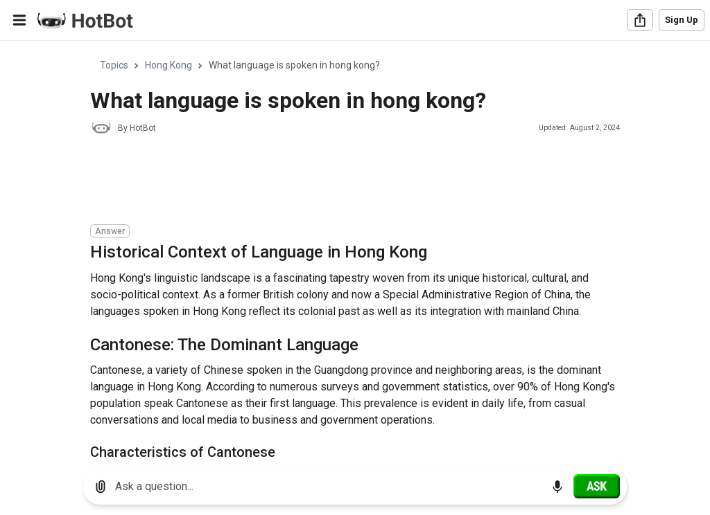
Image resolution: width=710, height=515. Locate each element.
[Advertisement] (342, 181)
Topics (114, 65)
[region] (355, 250)
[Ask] (596, 486)
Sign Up (681, 20)
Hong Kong (168, 65)
